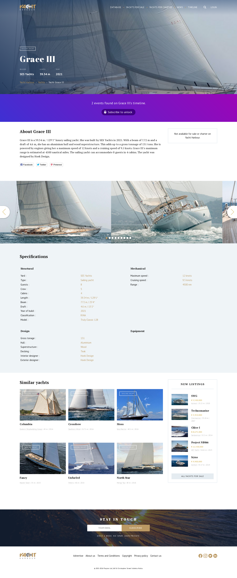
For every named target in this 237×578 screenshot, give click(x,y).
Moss (120, 424)
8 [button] (127, 238)
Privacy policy (141, 555)
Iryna (194, 457)
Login (214, 7)
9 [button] (130, 238)
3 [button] (113, 238)
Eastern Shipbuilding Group (31, 429)
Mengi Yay (121, 483)
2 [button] (110, 238)
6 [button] (121, 238)
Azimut (194, 403)
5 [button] (118, 238)
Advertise (78, 555)
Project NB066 (199, 442)
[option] (166, 212)
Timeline (193, 7)
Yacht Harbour (28, 8)
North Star (123, 478)
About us (90, 555)
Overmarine (196, 418)
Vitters (71, 483)
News (180, 7)
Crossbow (74, 424)
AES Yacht (195, 450)
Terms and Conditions (108, 555)
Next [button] (232, 212)
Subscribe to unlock (120, 112)
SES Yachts (27, 74)
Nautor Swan (25, 483)
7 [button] (124, 238)
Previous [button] (5, 212)
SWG (194, 395)
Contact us (155, 555)
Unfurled (74, 478)
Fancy (23, 478)
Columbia (26, 424)
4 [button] (116, 238)
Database (115, 7)
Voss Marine (121, 429)
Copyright (127, 555)
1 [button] (107, 238)
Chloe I (195, 427)
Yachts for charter (160, 7)
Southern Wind (74, 429)
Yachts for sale (135, 7)
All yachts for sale (192, 476)
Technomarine (200, 410)
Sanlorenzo (195, 435)
